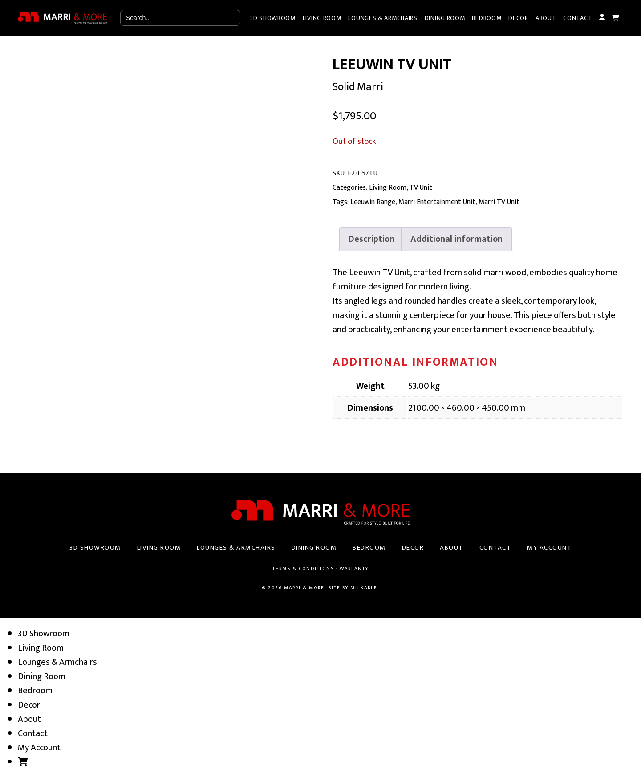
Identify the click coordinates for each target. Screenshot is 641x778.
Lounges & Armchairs (382, 18)
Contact (577, 18)
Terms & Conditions (303, 569)
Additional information (456, 239)
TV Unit (421, 188)
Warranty (354, 569)
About (546, 18)
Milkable (363, 588)
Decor (518, 18)
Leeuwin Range (372, 202)
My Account (602, 17)
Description (371, 239)
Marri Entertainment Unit (436, 202)
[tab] (371, 239)
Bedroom (486, 18)
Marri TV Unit (499, 202)
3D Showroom (273, 18)
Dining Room (445, 18)
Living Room (322, 18)
